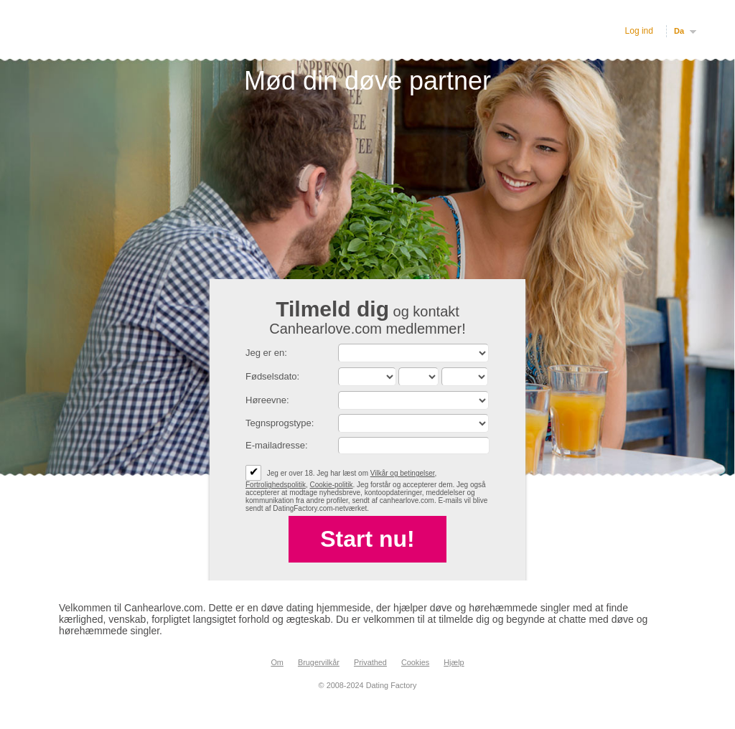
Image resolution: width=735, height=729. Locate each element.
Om (277, 662)
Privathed (370, 662)
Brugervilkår (319, 662)
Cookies (415, 662)
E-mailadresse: (276, 445)
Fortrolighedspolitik (275, 485)
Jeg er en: (266, 352)
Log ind (639, 31)
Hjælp (454, 662)
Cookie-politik (331, 485)
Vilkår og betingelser (402, 473)
